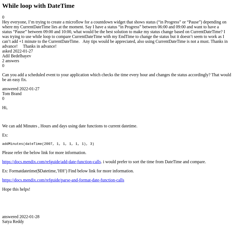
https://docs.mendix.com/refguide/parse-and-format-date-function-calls (63, 181)
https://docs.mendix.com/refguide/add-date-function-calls (51, 162)
